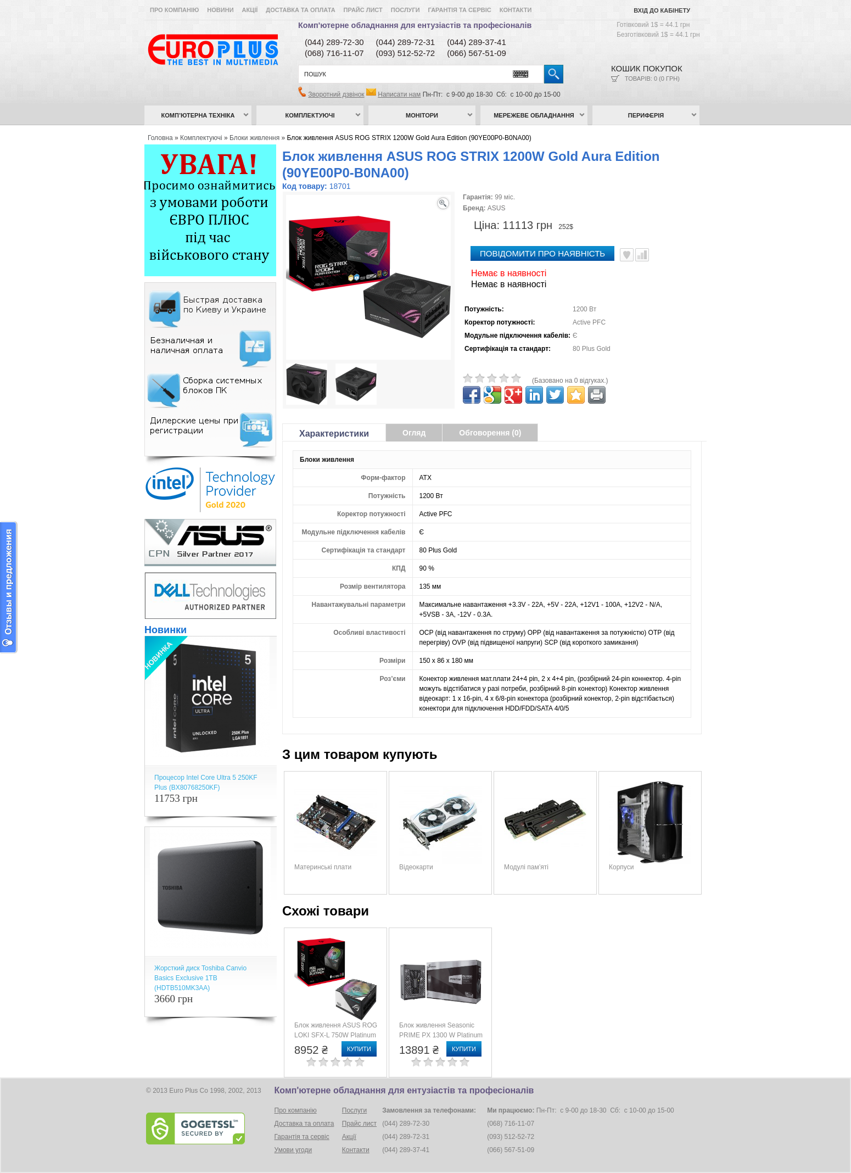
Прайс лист (363, 10)
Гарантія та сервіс (459, 10)
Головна (160, 138)
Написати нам (399, 94)
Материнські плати (322, 867)
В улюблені (627, 254)
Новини (220, 10)
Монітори (422, 115)
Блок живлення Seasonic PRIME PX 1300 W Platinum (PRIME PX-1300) (441, 1035)
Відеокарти (416, 867)
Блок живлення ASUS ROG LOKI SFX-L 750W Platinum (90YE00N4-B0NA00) (335, 1035)
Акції (250, 10)
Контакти (516, 10)
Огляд (414, 432)
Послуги (405, 10)
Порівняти (642, 254)
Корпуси (621, 867)
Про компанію (174, 10)
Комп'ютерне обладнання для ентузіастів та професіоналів (414, 25)
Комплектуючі (310, 115)
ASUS (497, 208)
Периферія (646, 115)
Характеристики (334, 433)
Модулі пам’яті (526, 867)
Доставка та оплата (300, 10)
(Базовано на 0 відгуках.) (570, 380)
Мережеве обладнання (534, 115)
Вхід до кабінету (662, 10)
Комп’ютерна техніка (198, 115)
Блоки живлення (254, 138)
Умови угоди (293, 1150)
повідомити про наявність (542, 253)
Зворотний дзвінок (336, 94)
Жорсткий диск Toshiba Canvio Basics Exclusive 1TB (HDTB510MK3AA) (200, 978)
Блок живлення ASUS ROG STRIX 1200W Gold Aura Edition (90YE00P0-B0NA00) (409, 138)
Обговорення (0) (490, 432)
